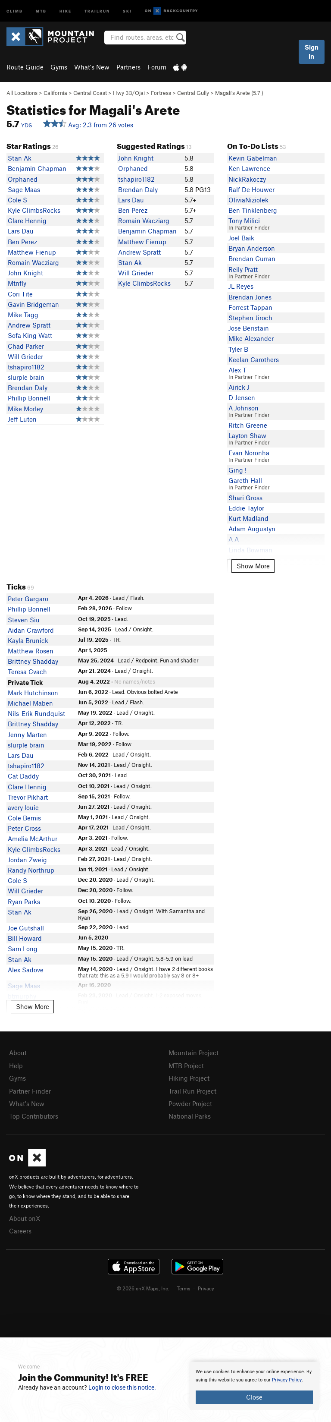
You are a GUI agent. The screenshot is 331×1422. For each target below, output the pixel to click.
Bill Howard (25, 938)
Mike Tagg (23, 314)
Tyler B (238, 349)
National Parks (190, 1116)
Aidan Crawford (31, 630)
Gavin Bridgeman (33, 304)
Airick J (239, 387)
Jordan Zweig (27, 860)
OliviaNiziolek (248, 200)
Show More (253, 566)
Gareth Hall (245, 480)
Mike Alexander (251, 338)
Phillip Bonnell (29, 398)
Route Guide (25, 67)
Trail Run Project (192, 1091)
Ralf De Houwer (251, 189)
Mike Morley (25, 409)
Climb (14, 10)
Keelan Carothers (253, 359)
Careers (20, 1231)
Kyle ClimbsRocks (34, 210)
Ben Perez (22, 242)
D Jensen (241, 397)
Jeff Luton (22, 419)
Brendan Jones (250, 297)
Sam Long (22, 948)
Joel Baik (241, 238)
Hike (65, 10)
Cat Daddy (23, 776)
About (18, 1052)
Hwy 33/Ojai (129, 92)
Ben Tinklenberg (252, 210)
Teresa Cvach (27, 671)
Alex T (237, 370)
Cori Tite (20, 294)
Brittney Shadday (33, 661)
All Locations (21, 92)
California (55, 92)
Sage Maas (24, 189)
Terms (183, 1288)
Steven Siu (24, 620)
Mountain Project (194, 1052)
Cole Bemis (24, 818)
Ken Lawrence (249, 168)
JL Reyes (240, 286)
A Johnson (243, 408)
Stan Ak (19, 158)
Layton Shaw (247, 435)
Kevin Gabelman (252, 158)
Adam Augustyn (251, 529)
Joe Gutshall (26, 928)
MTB (41, 10)
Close (254, 1397)
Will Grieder (25, 356)
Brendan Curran (251, 258)
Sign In (312, 51)
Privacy (206, 1288)
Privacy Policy (287, 1380)
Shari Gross (245, 497)
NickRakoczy (247, 179)
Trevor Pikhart (28, 797)
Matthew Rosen (30, 651)
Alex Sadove (26, 970)
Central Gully (193, 92)
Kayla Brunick (28, 640)
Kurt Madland (248, 518)
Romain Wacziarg (33, 262)
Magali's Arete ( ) (239, 92)
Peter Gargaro (28, 598)
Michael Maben (30, 703)
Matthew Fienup (32, 252)
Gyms (58, 67)
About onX (24, 1218)
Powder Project (190, 1103)
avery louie (23, 807)
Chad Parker (26, 346)
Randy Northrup (31, 870)
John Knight (25, 273)
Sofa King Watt (30, 335)
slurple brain (26, 377)
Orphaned (22, 179)
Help (16, 1065)
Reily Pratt (243, 269)
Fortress (161, 92)
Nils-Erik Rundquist (36, 713)
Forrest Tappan (250, 307)
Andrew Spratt (29, 325)
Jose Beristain (248, 328)
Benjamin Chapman (37, 168)
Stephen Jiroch (250, 318)
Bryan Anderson (251, 248)
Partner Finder (30, 1091)
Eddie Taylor (246, 508)
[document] (254, 1386)
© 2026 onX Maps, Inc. (143, 1288)
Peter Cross (24, 828)
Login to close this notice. (122, 1387)
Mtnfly (17, 283)
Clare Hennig (27, 220)
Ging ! (237, 470)
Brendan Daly (27, 387)
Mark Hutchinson (33, 693)
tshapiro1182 (26, 367)
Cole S (17, 200)
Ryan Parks (24, 901)
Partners (128, 67)
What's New (91, 67)
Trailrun (97, 10)
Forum (156, 67)
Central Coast (90, 92)
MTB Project (186, 1065)
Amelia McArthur (32, 838)
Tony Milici (244, 220)
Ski (127, 10)
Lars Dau (21, 231)
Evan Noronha (248, 453)
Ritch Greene (247, 425)
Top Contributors (33, 1116)
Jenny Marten (27, 734)
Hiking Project (189, 1078)
